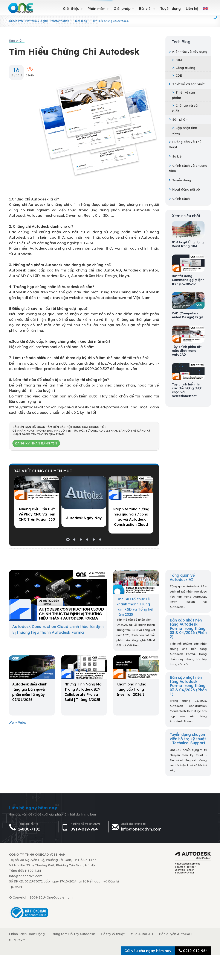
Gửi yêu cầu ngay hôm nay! (148, 951)
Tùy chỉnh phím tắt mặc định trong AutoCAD (187, 350)
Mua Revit (17, 940)
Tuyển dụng (180, 180)
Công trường (183, 68)
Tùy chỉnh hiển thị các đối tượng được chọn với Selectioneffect (187, 390)
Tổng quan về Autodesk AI (182, 577)
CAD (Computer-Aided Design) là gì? (187, 315)
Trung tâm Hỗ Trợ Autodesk (73, 934)
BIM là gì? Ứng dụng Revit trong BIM (188, 244)
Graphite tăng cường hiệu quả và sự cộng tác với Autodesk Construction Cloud (131, 517)
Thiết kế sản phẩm (183, 95)
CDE (177, 75)
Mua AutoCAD (142, 934)
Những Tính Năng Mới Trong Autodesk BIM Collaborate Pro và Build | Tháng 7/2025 (83, 692)
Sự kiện (176, 156)
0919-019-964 (84, 829)
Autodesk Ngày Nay (84, 518)
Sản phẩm (178, 119)
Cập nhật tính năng (184, 130)
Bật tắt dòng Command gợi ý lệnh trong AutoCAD (188, 280)
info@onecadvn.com (141, 829)
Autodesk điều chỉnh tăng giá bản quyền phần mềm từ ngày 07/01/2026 (29, 692)
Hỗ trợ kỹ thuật (113, 934)
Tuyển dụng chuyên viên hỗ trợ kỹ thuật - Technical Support (188, 738)
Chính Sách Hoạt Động (27, 934)
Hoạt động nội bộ (184, 189)
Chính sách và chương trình (188, 168)
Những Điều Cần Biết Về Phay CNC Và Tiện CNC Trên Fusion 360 (36, 514)
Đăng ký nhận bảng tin (36, 443)
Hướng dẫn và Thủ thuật (185, 144)
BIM (177, 60)
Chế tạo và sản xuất (186, 108)
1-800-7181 (29, 829)
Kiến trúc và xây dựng (188, 52)
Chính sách (179, 199)
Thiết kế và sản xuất (187, 84)
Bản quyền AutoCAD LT (177, 934)
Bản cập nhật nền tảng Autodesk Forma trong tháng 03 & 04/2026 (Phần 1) (188, 685)
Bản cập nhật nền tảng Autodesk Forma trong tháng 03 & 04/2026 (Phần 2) (188, 628)
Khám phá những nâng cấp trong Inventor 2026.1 (131, 689)
